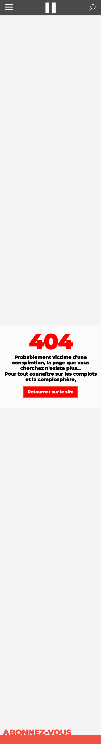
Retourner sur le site (50, 392)
